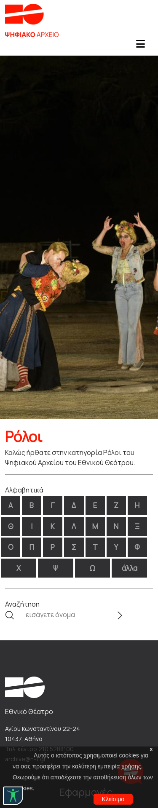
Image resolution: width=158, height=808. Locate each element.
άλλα (129, 568)
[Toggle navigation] (140, 46)
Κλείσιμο (113, 799)
